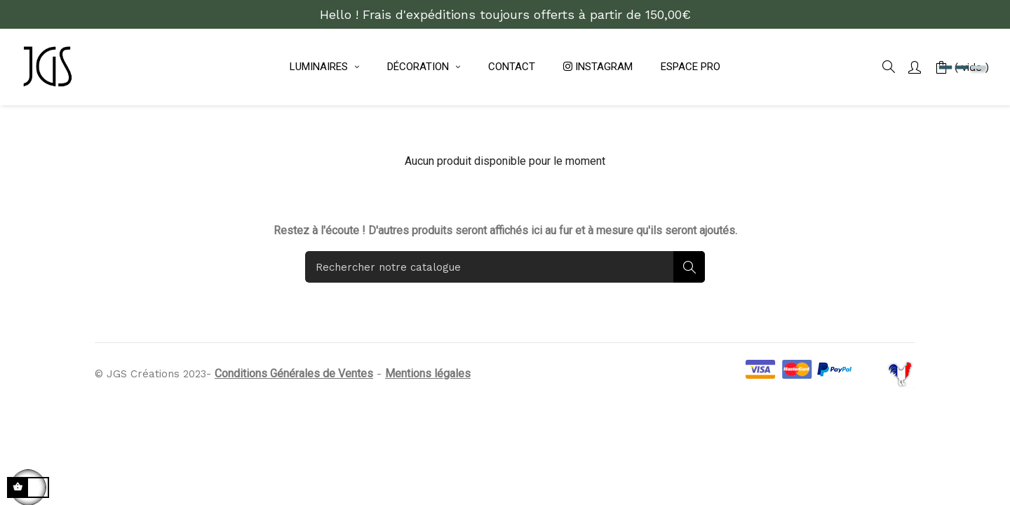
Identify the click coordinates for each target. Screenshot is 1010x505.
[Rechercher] (505, 349)
